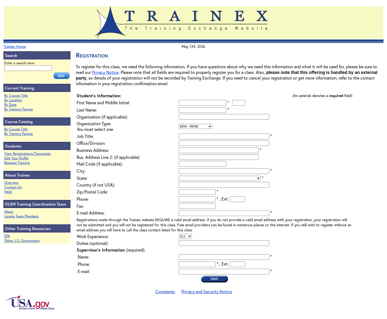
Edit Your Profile (16, 158)
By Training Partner (18, 109)
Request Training (17, 162)
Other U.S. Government (22, 240)
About (8, 211)
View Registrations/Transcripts (27, 153)
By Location (13, 100)
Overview (11, 182)
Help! (8, 191)
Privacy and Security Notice (206, 291)
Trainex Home (15, 46)
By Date (10, 104)
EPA (7, 236)
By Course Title (16, 95)
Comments (165, 291)
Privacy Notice (105, 72)
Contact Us (13, 187)
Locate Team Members (21, 216)
